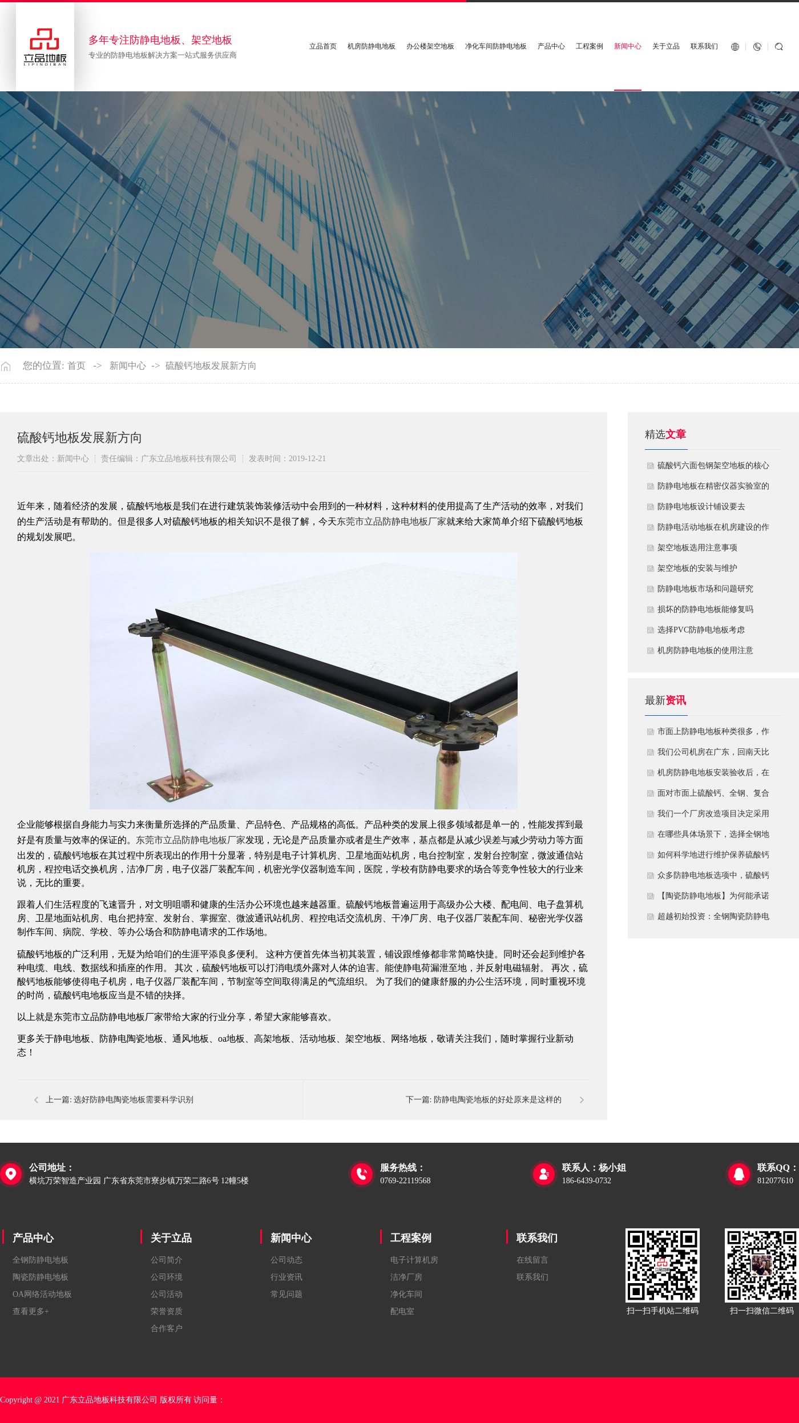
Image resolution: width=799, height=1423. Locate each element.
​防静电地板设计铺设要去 (701, 506)
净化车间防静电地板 (496, 46)
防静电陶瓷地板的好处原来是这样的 (498, 1099)
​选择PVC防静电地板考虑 (701, 630)
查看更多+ (31, 1311)
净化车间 (406, 1294)
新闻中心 (627, 46)
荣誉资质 (167, 1311)
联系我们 (704, 46)
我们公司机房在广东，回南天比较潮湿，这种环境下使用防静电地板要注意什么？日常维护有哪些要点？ (713, 755)
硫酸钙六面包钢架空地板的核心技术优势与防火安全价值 (713, 468)
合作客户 (167, 1328)
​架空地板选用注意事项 (697, 547)
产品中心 (551, 46)
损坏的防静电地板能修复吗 (705, 609)
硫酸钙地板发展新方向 (211, 365)
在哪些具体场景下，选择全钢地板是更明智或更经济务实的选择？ (713, 837)
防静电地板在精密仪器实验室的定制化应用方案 (713, 489)
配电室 (402, 1311)
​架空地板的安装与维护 (697, 568)
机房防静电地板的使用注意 (705, 650)
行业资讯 (286, 1277)
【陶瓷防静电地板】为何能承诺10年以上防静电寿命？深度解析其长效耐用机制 (713, 899)
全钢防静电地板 (40, 1260)
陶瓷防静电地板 (40, 1277)
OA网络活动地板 (42, 1294)
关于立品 (666, 46)
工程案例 (589, 46)
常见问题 (286, 1294)
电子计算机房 (414, 1260)
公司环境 (167, 1277)
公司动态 (286, 1260)
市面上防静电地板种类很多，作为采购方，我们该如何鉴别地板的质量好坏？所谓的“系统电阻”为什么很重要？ (713, 734)
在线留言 (532, 1260)
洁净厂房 (406, 1277)
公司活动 (167, 1294)
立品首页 (323, 46)
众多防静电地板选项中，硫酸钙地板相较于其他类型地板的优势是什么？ (713, 878)
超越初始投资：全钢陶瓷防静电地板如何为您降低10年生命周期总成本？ (713, 919)
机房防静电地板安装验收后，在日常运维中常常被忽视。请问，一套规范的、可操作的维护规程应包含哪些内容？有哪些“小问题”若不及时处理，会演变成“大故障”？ (713, 775)
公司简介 (167, 1260)
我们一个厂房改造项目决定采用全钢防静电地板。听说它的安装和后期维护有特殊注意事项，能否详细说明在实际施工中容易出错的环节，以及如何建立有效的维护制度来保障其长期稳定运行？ (713, 816)
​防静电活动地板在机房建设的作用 (713, 530)
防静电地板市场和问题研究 (705, 588)
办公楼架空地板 (430, 46)
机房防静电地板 (372, 46)
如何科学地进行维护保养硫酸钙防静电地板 (713, 857)
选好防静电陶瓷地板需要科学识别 (133, 1099)
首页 (76, 365)
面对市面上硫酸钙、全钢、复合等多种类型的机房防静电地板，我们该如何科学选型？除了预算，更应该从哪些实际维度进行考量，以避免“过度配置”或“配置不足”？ (713, 796)
